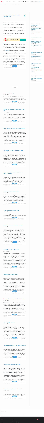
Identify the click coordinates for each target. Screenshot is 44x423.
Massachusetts (2, 407)
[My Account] (42, 1)
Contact (2, 414)
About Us (2, 412)
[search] (40, 1)
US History (26, 1)
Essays (7, 1)
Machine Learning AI (21, 1)
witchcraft (21, 41)
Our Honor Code (14, 415)
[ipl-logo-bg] (2, 1)
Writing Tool (15, 1)
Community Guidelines (15, 414)
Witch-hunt (23, 407)
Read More (14, 93)
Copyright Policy (14, 412)
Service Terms (14, 417)
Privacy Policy (14, 416)
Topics (11, 1)
